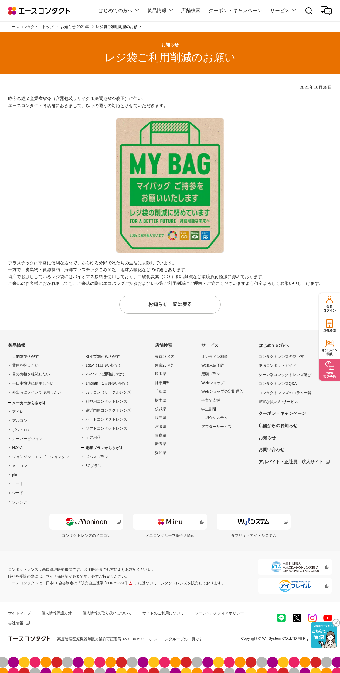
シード (17, 493)
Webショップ (212, 383)
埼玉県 (160, 374)
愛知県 (160, 453)
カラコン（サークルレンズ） (110, 392)
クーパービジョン (27, 439)
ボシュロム (21, 430)
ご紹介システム (214, 417)
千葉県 (160, 391)
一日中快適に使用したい (33, 383)
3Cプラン (94, 466)
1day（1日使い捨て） (104, 365)
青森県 (160, 435)
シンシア (19, 502)
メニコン (19, 466)
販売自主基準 (104, 583)
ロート (17, 484)
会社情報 (15, 623)
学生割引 (208, 409)
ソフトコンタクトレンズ (106, 428)
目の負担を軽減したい (31, 374)
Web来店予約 (212, 365)
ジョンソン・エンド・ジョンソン (40, 457)
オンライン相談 (214, 356)
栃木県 (160, 400)
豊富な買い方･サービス (278, 401)
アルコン (19, 420)
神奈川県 (162, 383)
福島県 (160, 417)
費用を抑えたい (25, 365)
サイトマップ (19, 613)
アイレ (17, 411)
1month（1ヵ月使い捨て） (108, 383)
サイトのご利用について (163, 613)
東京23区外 (164, 365)
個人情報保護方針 (57, 613)
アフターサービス (216, 426)
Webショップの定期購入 (222, 391)
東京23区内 (164, 356)
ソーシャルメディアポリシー (219, 613)
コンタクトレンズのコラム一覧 (285, 393)
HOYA (17, 447)
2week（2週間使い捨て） (107, 374)
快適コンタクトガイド (277, 365)
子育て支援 (210, 400)
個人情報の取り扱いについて (107, 613)
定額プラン (210, 374)
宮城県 (160, 426)
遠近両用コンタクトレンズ (108, 410)
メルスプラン (97, 457)
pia (14, 475)
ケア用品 (93, 437)
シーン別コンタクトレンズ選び (285, 374)
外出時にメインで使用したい (36, 392)
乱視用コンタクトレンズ (106, 401)
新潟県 (160, 444)
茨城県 (160, 409)
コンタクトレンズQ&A (278, 383)
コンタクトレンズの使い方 (281, 356)
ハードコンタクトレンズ (106, 419)
